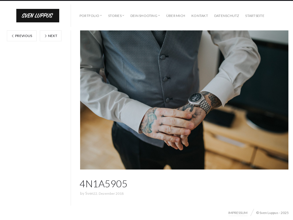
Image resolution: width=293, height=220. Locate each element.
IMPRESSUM (238, 213)
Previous (21, 36)
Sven (89, 193)
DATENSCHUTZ (226, 15)
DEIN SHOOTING (143, 15)
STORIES (115, 15)
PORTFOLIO (89, 15)
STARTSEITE (254, 15)
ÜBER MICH (175, 15)
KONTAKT (199, 15)
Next (50, 36)
